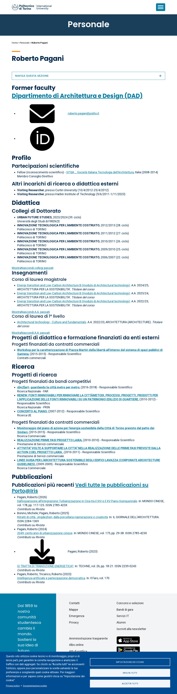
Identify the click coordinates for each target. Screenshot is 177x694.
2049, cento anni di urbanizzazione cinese (44, 533)
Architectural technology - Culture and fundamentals (51, 322)
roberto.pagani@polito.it (83, 113)
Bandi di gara (125, 609)
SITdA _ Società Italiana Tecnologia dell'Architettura (100, 172)
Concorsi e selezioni (130, 603)
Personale (24, 43)
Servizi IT (123, 616)
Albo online (76, 644)
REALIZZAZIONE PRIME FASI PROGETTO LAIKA (49, 440)
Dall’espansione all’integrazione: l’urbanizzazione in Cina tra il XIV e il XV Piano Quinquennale (77, 501)
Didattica (26, 203)
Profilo (21, 158)
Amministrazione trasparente (88, 638)
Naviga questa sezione (88, 75)
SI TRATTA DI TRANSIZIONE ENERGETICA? (45, 566)
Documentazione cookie (35, 685)
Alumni (121, 622)
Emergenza (76, 616)
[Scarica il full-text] (42, 551)
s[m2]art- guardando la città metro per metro (48, 387)
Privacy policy (13, 685)
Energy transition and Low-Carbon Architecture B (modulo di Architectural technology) (73, 285)
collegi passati (32, 268)
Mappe (73, 609)
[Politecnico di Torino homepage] (31, 7)
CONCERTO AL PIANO (32, 411)
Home (15, 43)
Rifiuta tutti (130, 673)
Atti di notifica (78, 651)
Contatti (74, 603)
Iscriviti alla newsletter (131, 629)
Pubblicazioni (32, 477)
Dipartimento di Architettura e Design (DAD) (77, 96)
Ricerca (23, 366)
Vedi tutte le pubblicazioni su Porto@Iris (80, 488)
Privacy (74, 622)
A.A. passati (31, 312)
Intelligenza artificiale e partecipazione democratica (51, 578)
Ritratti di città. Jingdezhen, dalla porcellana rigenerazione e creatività (62, 517)
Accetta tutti (130, 683)
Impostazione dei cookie (130, 662)
